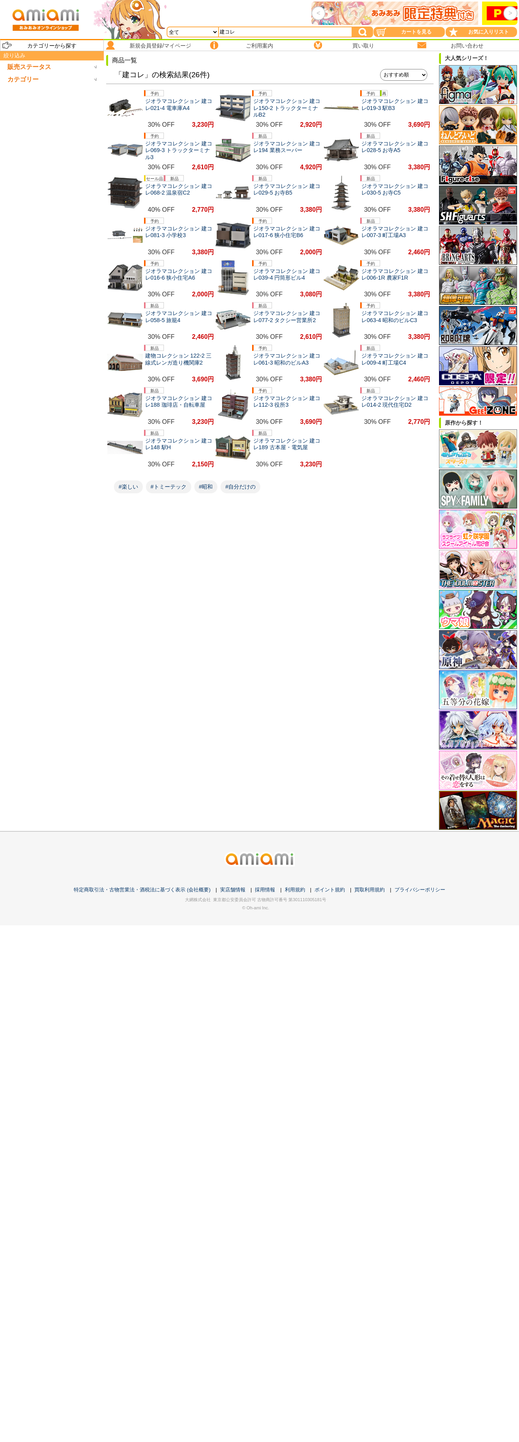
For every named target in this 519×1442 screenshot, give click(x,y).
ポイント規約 (330, 890)
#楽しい (128, 487)
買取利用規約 (369, 890)
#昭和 (206, 487)
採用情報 (265, 890)
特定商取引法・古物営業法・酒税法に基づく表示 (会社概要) (142, 890)
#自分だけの (240, 487)
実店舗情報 (232, 890)
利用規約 (295, 890)
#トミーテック (169, 487)
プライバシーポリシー (420, 890)
